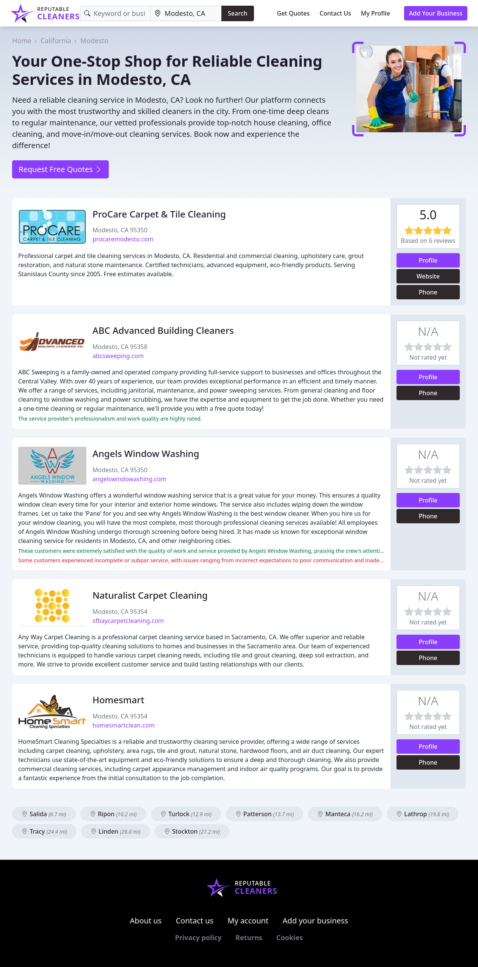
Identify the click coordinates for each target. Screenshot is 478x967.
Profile (427, 260)
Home (21, 40)
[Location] (186, 13)
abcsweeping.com (118, 356)
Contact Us (335, 13)
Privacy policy (198, 937)
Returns (248, 937)
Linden (116, 831)
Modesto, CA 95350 (119, 230)
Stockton (192, 831)
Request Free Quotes (60, 169)
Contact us (195, 920)
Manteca (345, 814)
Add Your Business (435, 13)
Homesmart (118, 699)
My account (247, 920)
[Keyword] (115, 13)
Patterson (264, 814)
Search (237, 13)
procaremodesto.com (123, 239)
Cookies (289, 937)
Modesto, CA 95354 (119, 611)
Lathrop (422, 814)
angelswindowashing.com (129, 479)
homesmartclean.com (123, 725)
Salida (44, 814)
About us (146, 920)
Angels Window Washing (145, 453)
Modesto (94, 40)
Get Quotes (293, 13)
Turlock (186, 814)
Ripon (113, 814)
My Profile (375, 13)
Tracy (44, 831)
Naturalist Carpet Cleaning (150, 595)
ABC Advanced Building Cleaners (163, 330)
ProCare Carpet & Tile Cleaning (159, 214)
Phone (428, 292)
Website (428, 276)
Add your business (315, 920)
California (56, 40)
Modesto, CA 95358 (119, 347)
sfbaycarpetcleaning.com (128, 621)
